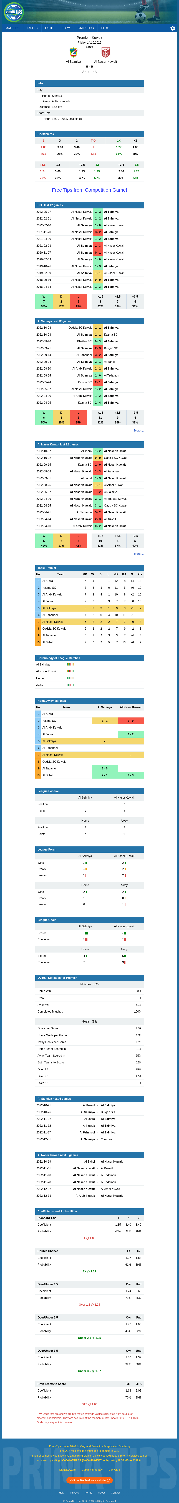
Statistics (86, 28)
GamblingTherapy (92, 1469)
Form (66, 28)
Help (61, 1492)
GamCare (114, 1469)
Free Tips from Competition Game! (89, 190)
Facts (49, 28)
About (101, 1492)
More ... (139, 430)
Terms (88, 1492)
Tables (32, 28)
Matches (12, 28)
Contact (115, 1492)
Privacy (74, 1492)
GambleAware (67, 1469)
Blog (105, 28)
